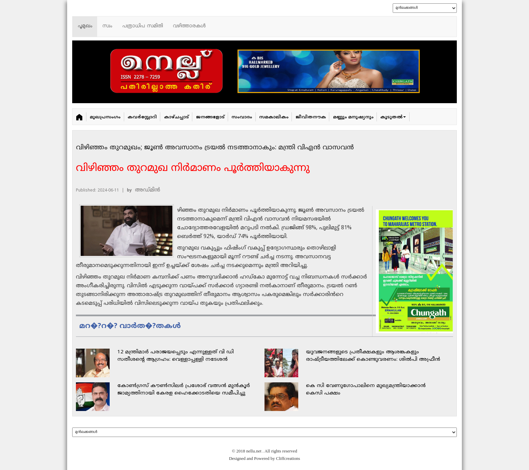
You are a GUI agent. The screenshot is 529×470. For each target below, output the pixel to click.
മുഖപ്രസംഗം (105, 117)
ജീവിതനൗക (311, 117)
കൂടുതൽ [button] (393, 117)
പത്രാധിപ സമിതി (142, 26)
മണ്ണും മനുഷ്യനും (353, 117)
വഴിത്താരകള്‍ (189, 26)
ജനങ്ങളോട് (210, 117)
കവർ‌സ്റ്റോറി (142, 117)
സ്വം (107, 26)
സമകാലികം (273, 117)
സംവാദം (241, 117)
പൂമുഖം (85, 26)
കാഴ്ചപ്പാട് (176, 117)
